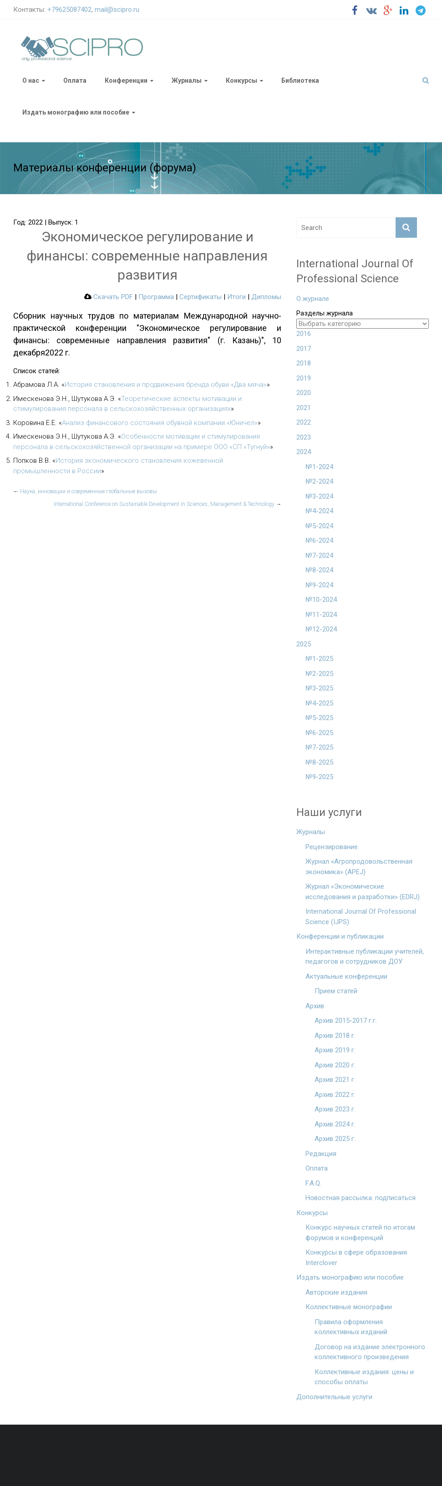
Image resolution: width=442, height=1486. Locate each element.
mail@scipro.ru (117, 9)
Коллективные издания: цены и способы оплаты (364, 1377)
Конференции (126, 80)
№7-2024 (319, 555)
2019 (303, 378)
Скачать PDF (108, 297)
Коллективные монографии (348, 1307)
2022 (303, 422)
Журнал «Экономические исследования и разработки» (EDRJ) (362, 891)
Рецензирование (331, 847)
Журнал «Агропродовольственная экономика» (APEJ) (358, 866)
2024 (303, 452)
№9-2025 (319, 777)
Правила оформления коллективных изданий (351, 1327)
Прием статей (336, 991)
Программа (156, 297)
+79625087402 (69, 9)
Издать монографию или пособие (75, 112)
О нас (30, 80)
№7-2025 (319, 747)
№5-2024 (319, 526)
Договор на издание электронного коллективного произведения (370, 1352)
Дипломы (266, 297)
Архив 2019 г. (335, 1050)
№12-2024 (321, 629)
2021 (303, 408)
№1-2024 (319, 467)
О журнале (312, 299)
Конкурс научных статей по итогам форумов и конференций (360, 1232)
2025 (303, 644)
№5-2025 (319, 718)
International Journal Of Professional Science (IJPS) (360, 916)
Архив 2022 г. (335, 1095)
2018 (303, 363)
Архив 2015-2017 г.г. (346, 1020)
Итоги (236, 297)
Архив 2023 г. (335, 1109)
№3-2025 (319, 688)
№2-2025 (319, 674)
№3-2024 (319, 496)
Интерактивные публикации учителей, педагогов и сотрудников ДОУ (364, 956)
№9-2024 (319, 585)
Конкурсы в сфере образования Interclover (356, 1257)
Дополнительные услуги (334, 1397)
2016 (303, 334)
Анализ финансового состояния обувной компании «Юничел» (160, 423)
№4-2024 (319, 511)
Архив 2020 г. (335, 1065)
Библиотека (300, 80)
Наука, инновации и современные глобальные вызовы (85, 491)
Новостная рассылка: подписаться (360, 1198)
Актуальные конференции (346, 976)
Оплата (74, 80)
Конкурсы (241, 80)
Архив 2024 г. (335, 1124)
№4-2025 (319, 703)
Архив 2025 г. (335, 1139)
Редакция (320, 1154)
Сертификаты (200, 297)
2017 (303, 349)
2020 (303, 393)
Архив (314, 1006)
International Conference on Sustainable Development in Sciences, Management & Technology (167, 504)
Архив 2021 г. (335, 1080)
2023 (303, 437)
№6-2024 (319, 540)
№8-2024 (319, 570)
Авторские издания (336, 1292)
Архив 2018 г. (335, 1035)
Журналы (187, 80)
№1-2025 (319, 659)
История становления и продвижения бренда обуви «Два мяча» (166, 384)
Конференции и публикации (340, 936)
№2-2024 (319, 481)
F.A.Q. (313, 1183)
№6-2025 (319, 733)
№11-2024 (321, 614)
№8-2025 (319, 762)
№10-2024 (321, 599)
